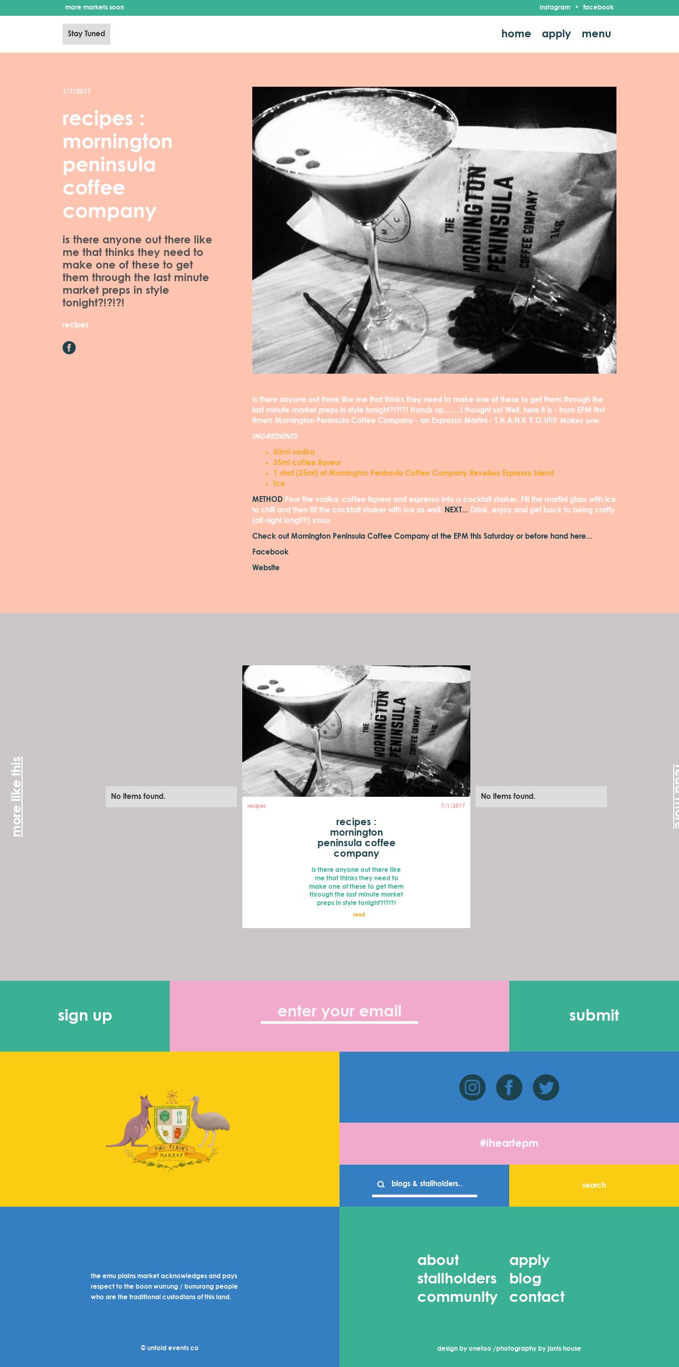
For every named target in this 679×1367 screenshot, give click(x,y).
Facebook (270, 552)
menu (596, 34)
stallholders (457, 1279)
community (457, 1297)
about (438, 1261)
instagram (555, 8)
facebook (598, 8)
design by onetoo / (466, 1349)
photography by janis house (538, 1349)
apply (556, 34)
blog (525, 1279)
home (516, 34)
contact (536, 1297)
